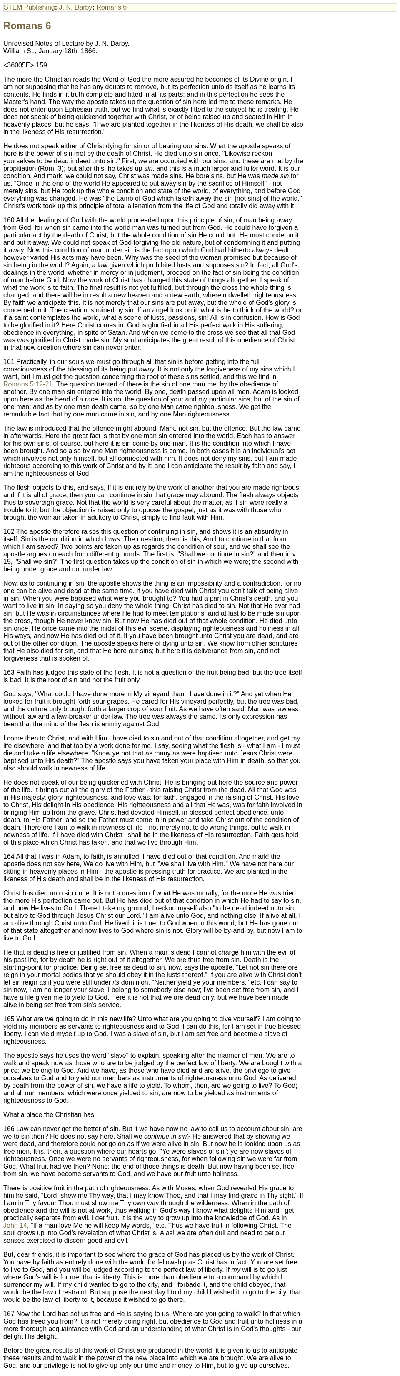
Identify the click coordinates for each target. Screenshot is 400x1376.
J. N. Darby (75, 7)
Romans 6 (111, 7)
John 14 (15, 1225)
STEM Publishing (29, 7)
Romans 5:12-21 (27, 384)
